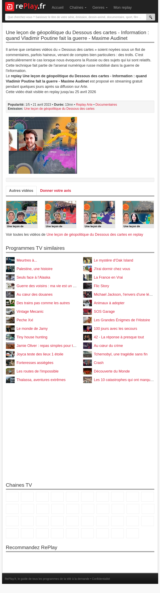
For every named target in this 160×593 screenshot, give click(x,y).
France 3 (42, 497)
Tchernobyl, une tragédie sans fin (121, 354)
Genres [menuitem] (100, 7)
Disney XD (57, 533)
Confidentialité (101, 578)
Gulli (12, 533)
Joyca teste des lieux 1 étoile (40, 354)
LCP (102, 533)
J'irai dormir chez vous (112, 269)
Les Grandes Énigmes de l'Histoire (122, 320)
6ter (57, 509)
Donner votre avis (55, 191)
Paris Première (133, 509)
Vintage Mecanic (30, 312)
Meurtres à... (27, 260)
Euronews (87, 521)
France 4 (12, 509)
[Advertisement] (80, 433)
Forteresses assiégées (35, 363)
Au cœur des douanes (35, 294)
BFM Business (72, 521)
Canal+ (57, 497)
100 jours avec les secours (115, 329)
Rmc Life (103, 509)
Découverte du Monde (112, 371)
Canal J (27, 533)
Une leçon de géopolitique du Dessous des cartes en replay (95, 234)
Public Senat (117, 533)
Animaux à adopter (109, 303)
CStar (27, 509)
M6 (87, 497)
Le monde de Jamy (32, 329)
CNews (42, 521)
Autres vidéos (21, 191)
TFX (147, 497)
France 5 (72, 497)
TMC (132, 497)
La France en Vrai (108, 277)
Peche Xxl (25, 320)
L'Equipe (147, 521)
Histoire (132, 533)
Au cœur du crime (108, 346)
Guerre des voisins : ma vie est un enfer (49, 286)
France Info (27, 521)
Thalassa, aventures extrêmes (41, 380)
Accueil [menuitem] (58, 7)
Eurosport (132, 521)
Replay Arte (84, 104)
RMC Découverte (72, 509)
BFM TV (57, 521)
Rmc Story (88, 509)
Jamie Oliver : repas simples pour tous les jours (55, 346)
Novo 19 (12, 521)
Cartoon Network (42, 533)
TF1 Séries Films (42, 509)
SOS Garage (104, 312)
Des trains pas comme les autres (43, 303)
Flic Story (101, 286)
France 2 (27, 497)
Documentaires (106, 104)
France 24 (102, 521)
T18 (148, 509)
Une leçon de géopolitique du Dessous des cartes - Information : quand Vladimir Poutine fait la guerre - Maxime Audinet (77, 35)
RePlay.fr (10, 578)
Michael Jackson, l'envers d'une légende (126, 294)
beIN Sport (117, 521)
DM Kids (72, 533)
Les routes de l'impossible (38, 371)
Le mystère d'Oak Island (113, 260)
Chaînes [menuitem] (78, 7)
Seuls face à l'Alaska (33, 277)
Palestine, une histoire (35, 269)
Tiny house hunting (32, 337)
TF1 (12, 497)
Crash (99, 363)
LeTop (87, 533)
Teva (118, 509)
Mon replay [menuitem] (123, 7)
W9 (117, 497)
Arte (102, 497)
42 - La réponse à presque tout (119, 337)
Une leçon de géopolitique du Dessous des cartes (59, 108)
